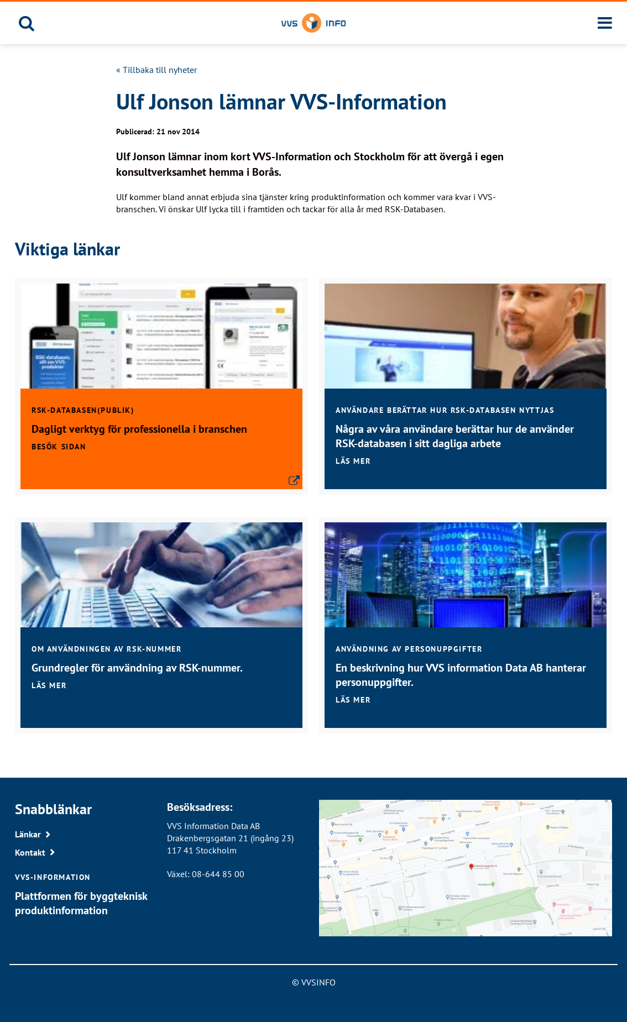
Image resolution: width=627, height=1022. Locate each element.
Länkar (28, 834)
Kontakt (30, 852)
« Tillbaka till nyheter (156, 69)
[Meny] (605, 23)
